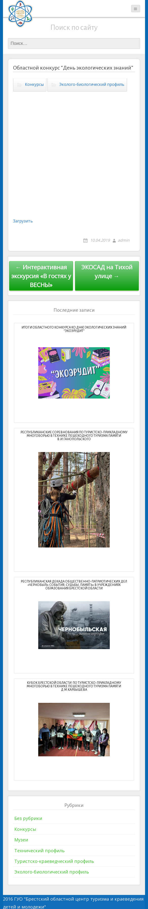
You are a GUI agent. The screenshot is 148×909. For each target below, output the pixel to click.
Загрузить (23, 221)
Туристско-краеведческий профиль (54, 861)
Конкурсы (34, 84)
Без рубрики (28, 818)
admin (124, 240)
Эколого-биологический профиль (91, 84)
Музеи (21, 840)
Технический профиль (39, 851)
